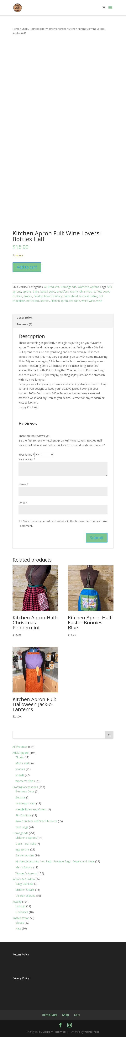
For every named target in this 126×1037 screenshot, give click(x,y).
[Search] (109, 735)
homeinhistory (53, 296)
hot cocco (32, 301)
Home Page (49, 1015)
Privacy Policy (21, 978)
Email (23, 503)
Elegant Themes (54, 1032)
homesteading (88, 296)
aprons (27, 291)
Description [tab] (25, 317)
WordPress (91, 1032)
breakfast (63, 291)
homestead (71, 296)
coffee (97, 291)
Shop (25, 28)
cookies (17, 296)
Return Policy (21, 954)
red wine (74, 301)
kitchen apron (59, 301)
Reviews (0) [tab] (24, 324)
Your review (26, 459)
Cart (77, 1015)
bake (36, 291)
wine (99, 301)
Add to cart (27, 267)
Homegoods (37, 28)
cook (106, 291)
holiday (38, 296)
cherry (74, 291)
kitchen (44, 301)
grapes (28, 296)
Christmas (85, 291)
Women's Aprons (56, 28)
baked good (47, 291)
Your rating (26, 454)
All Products (51, 287)
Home (16, 28)
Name (23, 484)
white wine (88, 301)
